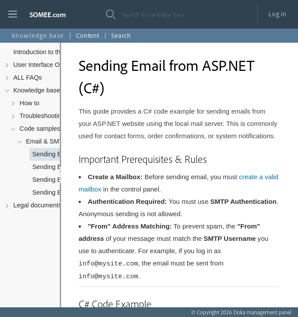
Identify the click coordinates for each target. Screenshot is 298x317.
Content (87, 35)
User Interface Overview (47, 64)
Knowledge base (36, 90)
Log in (278, 14)
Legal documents (37, 205)
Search (121, 35)
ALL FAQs (27, 77)
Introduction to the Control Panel (58, 51)
